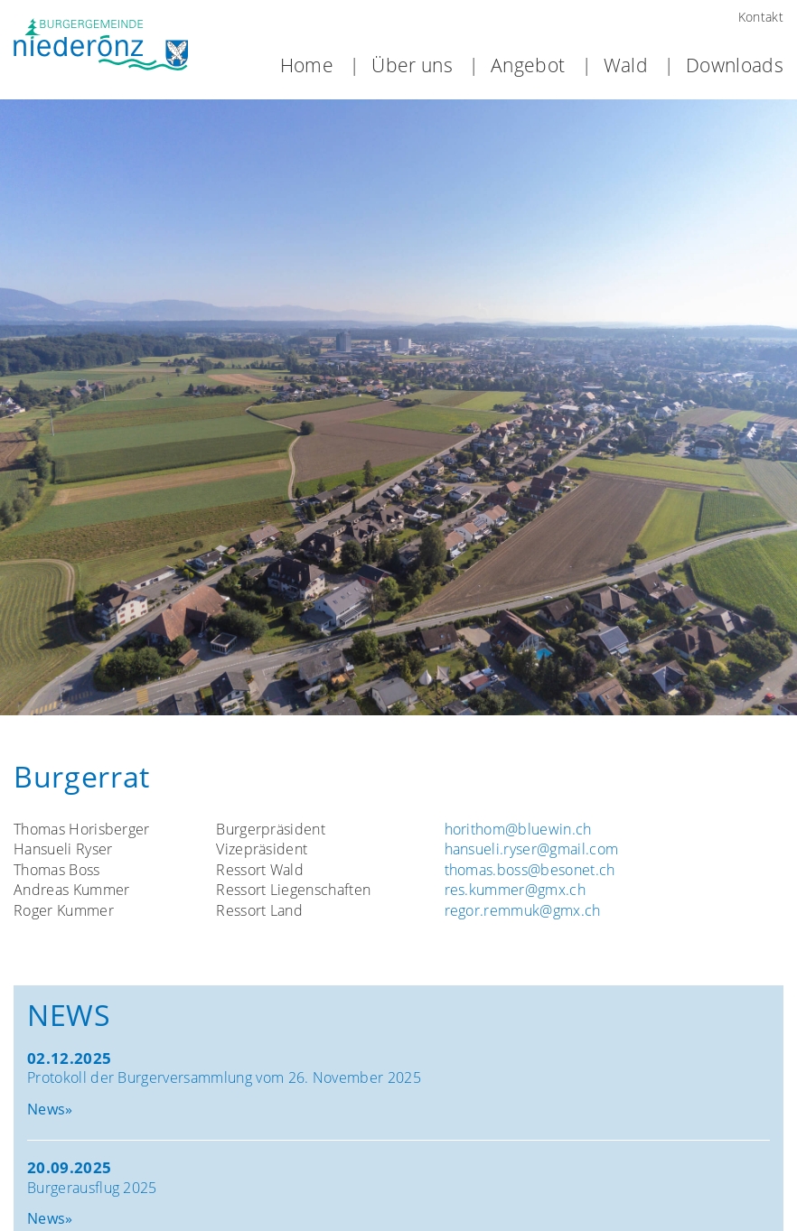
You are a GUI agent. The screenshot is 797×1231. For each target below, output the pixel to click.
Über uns (412, 66)
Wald (626, 66)
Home (306, 66)
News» (50, 1107)
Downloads (734, 66)
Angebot (528, 66)
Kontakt (760, 16)
